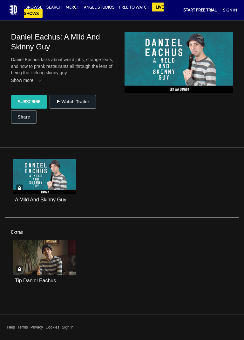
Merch (72, 7)
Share (24, 116)
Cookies (52, 327)
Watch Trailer (72, 101)
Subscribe (29, 102)
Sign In (230, 9)
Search (54, 7)
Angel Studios (99, 7)
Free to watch (134, 7)
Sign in (68, 327)
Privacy (36, 327)
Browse (34, 7)
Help (11, 327)
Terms (22, 327)
